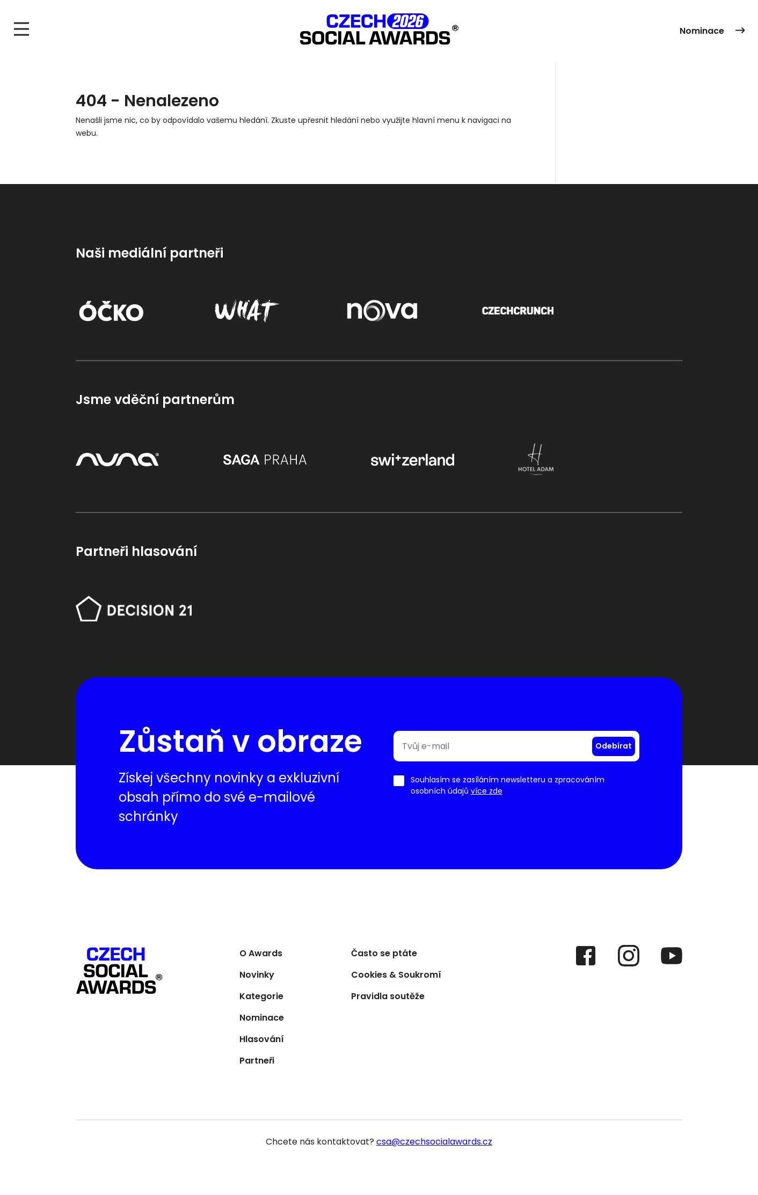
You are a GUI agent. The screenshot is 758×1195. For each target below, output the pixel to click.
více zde (486, 792)
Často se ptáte (384, 955)
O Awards (260, 955)
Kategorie (261, 998)
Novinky (256, 977)
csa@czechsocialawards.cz (434, 1143)
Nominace (712, 31)
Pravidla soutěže (388, 998)
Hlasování (261, 1041)
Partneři (256, 1063)
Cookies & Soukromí (396, 977)
